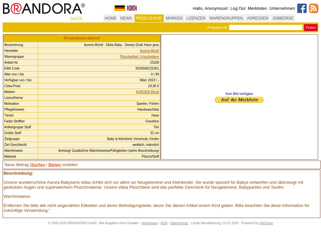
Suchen (38, 165)
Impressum (150, 223)
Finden (311, 27)
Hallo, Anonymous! (210, 8)
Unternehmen (282, 8)
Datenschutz (179, 223)
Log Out (237, 8)
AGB (163, 223)
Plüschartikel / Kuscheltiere (139, 56)
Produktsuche (217, 27)
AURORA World (147, 92)
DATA (76, 18)
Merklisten (257, 8)
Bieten (55, 165)
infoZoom (266, 223)
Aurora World (149, 51)
